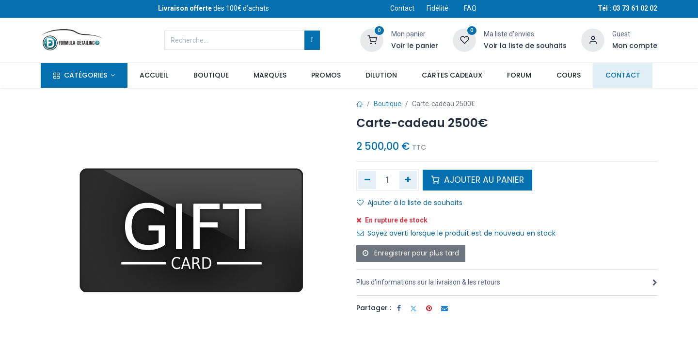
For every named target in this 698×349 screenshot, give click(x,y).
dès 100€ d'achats (213, 8)
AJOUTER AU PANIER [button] (477, 180)
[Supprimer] (367, 180)
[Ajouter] (408, 180)
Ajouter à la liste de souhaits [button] (409, 202)
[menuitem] (154, 75)
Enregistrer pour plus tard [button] (411, 253)
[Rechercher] (311, 40)
